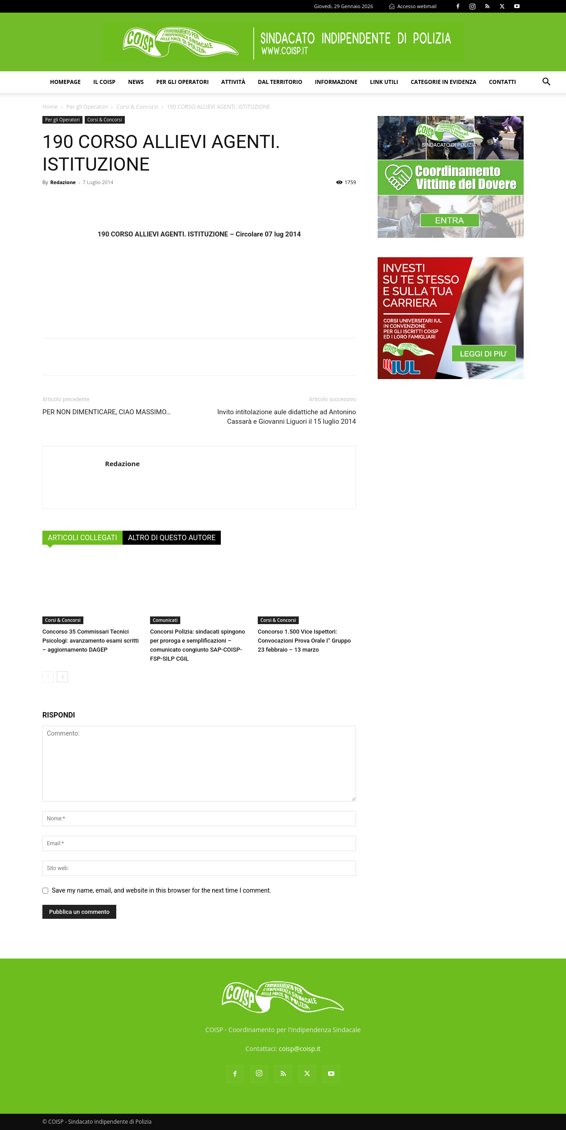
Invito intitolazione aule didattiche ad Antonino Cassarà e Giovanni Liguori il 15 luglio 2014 (286, 417)
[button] (546, 83)
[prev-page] (48, 676)
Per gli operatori (182, 82)
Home (50, 107)
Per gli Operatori (87, 107)
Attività (233, 82)
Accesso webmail (413, 6)
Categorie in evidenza (443, 82)
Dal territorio (280, 82)
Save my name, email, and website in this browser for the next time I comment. (161, 890)
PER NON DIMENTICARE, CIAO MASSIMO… (106, 412)
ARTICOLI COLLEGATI (82, 537)
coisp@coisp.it (300, 1048)
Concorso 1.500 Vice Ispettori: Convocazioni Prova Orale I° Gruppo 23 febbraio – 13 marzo (304, 640)
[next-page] (62, 676)
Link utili (384, 82)
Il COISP (104, 82)
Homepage (65, 82)
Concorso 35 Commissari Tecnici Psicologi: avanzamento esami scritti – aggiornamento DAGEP (90, 640)
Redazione (63, 182)
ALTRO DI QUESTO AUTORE (171, 537)
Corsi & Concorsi (137, 107)
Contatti (502, 82)
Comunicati (165, 620)
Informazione (336, 82)
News (136, 82)
